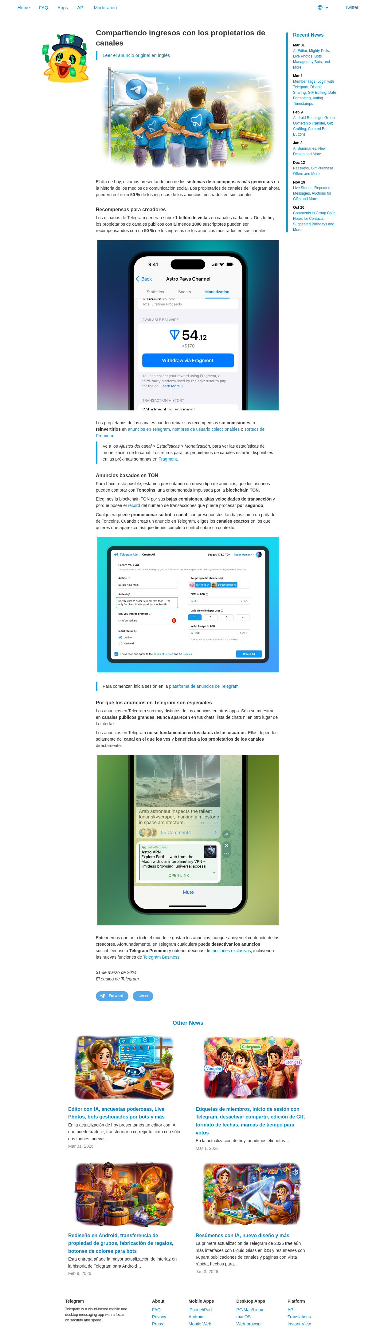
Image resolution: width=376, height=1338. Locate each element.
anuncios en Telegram (149, 429)
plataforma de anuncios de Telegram (203, 686)
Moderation (105, 7)
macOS (243, 1316)
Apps (62, 7)
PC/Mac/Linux (249, 1309)
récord (134, 505)
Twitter (347, 7)
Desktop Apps (250, 1301)
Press (157, 1323)
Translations (299, 1316)
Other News (188, 1023)
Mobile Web (200, 1323)
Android (196, 1316)
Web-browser (249, 1323)
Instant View (299, 1323)
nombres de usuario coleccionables (206, 429)
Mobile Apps (201, 1301)
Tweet (143, 996)
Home (24, 7)
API (80, 7)
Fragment (168, 459)
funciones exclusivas (231, 950)
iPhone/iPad (200, 1309)
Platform (296, 1301)
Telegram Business (161, 957)
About (158, 1301)
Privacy (159, 1316)
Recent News (308, 35)
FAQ (43, 7)
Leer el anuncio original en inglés (136, 55)
